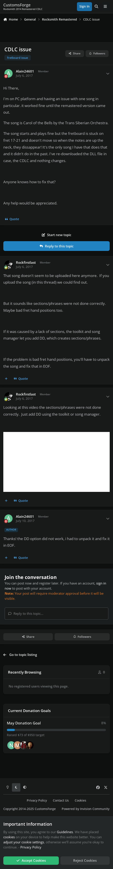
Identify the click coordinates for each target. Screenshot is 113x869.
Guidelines (65, 832)
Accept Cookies (31, 860)
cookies (9, 837)
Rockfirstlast (26, 262)
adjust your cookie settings (23, 842)
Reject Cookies (85, 860)
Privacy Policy (37, 800)
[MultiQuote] (6, 378)
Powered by (85, 809)
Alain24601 (25, 71)
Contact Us (61, 800)
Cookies (80, 800)
